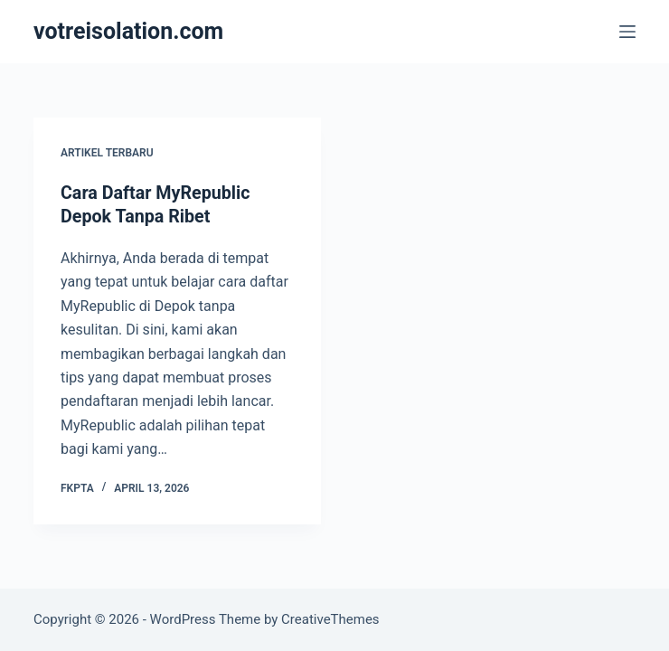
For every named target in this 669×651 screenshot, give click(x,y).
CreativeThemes (330, 619)
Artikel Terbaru (107, 152)
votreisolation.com (128, 31)
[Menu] (627, 32)
